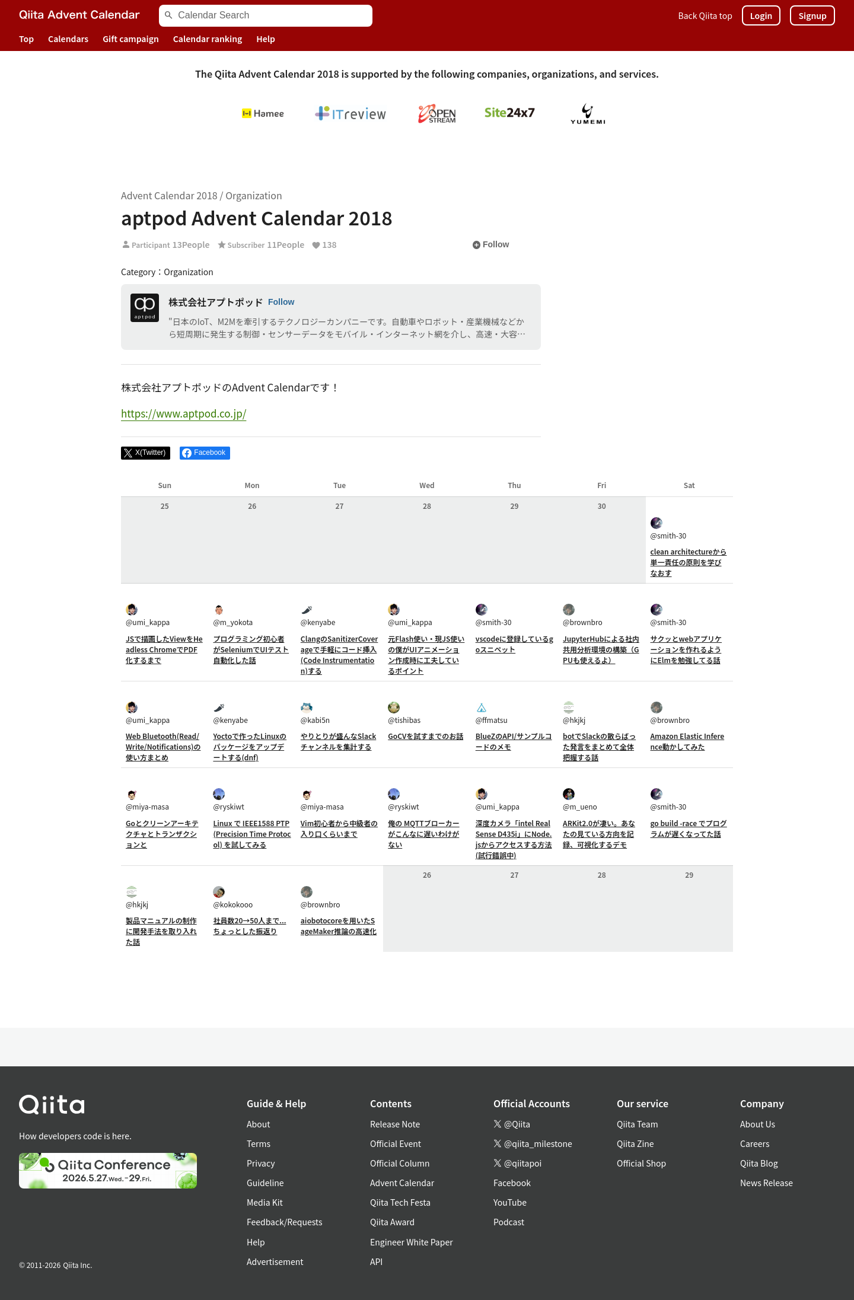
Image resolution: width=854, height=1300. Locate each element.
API (376, 1261)
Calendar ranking (208, 38)
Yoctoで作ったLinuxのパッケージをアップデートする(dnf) (249, 746)
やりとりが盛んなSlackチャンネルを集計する (338, 741)
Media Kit (265, 1202)
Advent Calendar (402, 1183)
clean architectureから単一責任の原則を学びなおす (689, 562)
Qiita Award (392, 1222)
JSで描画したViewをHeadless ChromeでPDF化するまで (164, 649)
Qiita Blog (759, 1163)
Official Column (400, 1163)
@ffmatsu (492, 713)
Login (761, 15)
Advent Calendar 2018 (169, 195)
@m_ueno (580, 799)
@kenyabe (318, 615)
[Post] (145, 453)
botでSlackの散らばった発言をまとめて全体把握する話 (599, 746)
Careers (754, 1143)
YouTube (510, 1202)
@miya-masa (147, 799)
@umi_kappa (148, 615)
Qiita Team (637, 1124)
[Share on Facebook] (205, 453)
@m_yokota (233, 615)
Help (265, 38)
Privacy (261, 1163)
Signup (812, 15)
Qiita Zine (635, 1143)
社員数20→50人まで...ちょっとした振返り (249, 925)
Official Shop (641, 1163)
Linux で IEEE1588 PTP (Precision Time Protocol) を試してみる (252, 833)
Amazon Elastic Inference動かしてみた (688, 741)
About (258, 1124)
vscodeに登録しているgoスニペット (514, 643)
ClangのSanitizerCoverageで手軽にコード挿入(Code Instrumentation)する (339, 654)
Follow (490, 245)
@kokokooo (233, 897)
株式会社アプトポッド (215, 302)
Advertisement (275, 1261)
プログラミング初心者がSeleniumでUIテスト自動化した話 (251, 649)
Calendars (68, 38)
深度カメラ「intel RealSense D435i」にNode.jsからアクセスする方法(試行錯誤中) (514, 839)
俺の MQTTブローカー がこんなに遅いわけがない (423, 833)
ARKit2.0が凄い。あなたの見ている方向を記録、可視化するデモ (599, 833)
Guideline (265, 1183)
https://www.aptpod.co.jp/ (183, 413)
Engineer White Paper (411, 1242)
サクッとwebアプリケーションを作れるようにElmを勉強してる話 (686, 649)
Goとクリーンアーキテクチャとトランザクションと (162, 833)
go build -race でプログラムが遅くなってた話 (689, 828)
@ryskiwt (228, 799)
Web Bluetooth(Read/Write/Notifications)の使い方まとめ (163, 746)
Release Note (395, 1124)
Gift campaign (131, 38)
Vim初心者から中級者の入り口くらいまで (339, 828)
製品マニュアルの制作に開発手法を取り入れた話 (161, 931)
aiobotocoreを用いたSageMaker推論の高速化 (339, 925)
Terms (258, 1143)
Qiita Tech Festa (400, 1202)
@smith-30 (669, 528)
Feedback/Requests (285, 1222)
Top (26, 38)
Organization (253, 195)
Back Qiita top (705, 15)
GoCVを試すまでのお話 (425, 736)
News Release (766, 1183)
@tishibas (404, 713)
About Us (757, 1124)
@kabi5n (315, 713)
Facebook (512, 1183)
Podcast (508, 1222)
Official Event (395, 1143)
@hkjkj (574, 713)
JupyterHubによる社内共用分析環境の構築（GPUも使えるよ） (601, 649)
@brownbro (583, 615)
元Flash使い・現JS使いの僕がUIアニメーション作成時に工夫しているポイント (426, 654)
